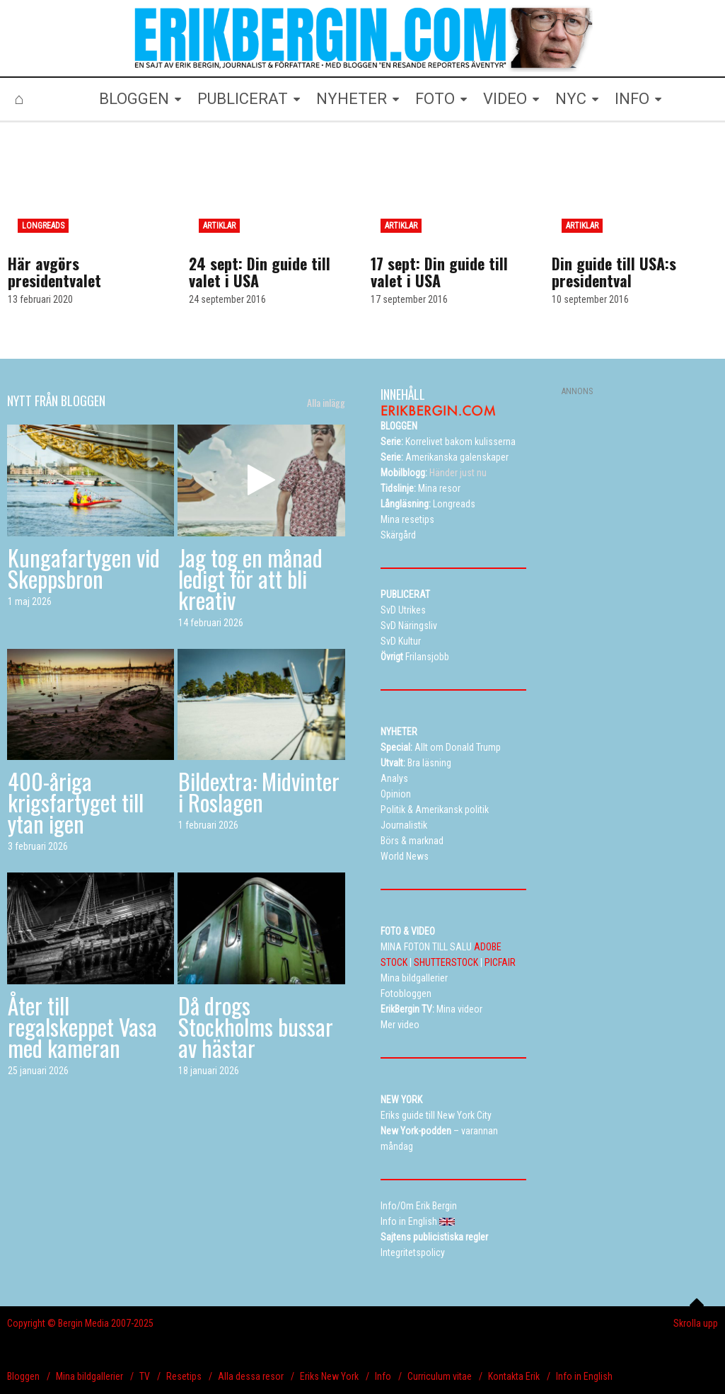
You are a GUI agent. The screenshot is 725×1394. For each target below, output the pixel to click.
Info (383, 1376)
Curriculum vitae (439, 1376)
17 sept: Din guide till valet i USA (439, 272)
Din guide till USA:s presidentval (614, 272)
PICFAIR (500, 962)
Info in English (584, 1376)
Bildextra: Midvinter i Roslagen (259, 791)
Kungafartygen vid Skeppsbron (84, 568)
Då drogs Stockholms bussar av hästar (255, 1026)
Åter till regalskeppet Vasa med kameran (82, 1026)
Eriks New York (329, 1376)
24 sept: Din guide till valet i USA (259, 272)
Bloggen (23, 1376)
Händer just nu (434, 472)
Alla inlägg (326, 403)
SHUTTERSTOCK (446, 962)
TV (144, 1376)
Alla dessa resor (251, 1376)
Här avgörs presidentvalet (54, 272)
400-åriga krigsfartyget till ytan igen (76, 802)
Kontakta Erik (514, 1376)
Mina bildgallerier (89, 1376)
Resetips (184, 1376)
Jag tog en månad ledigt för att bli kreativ (250, 578)
